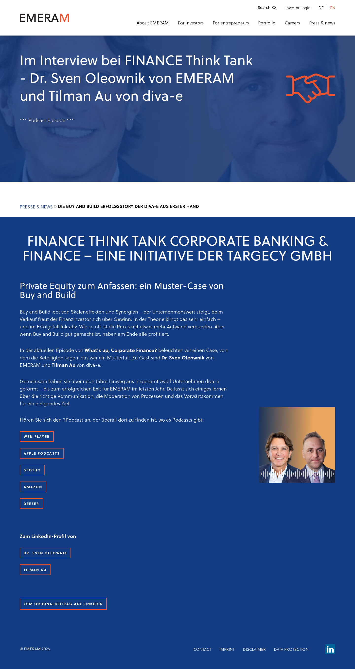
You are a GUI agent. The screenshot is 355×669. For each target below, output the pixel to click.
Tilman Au (35, 570)
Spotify (32, 470)
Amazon (33, 487)
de (321, 8)
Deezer (31, 504)
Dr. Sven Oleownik (45, 553)
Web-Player (37, 437)
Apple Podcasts (42, 454)
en (332, 8)
